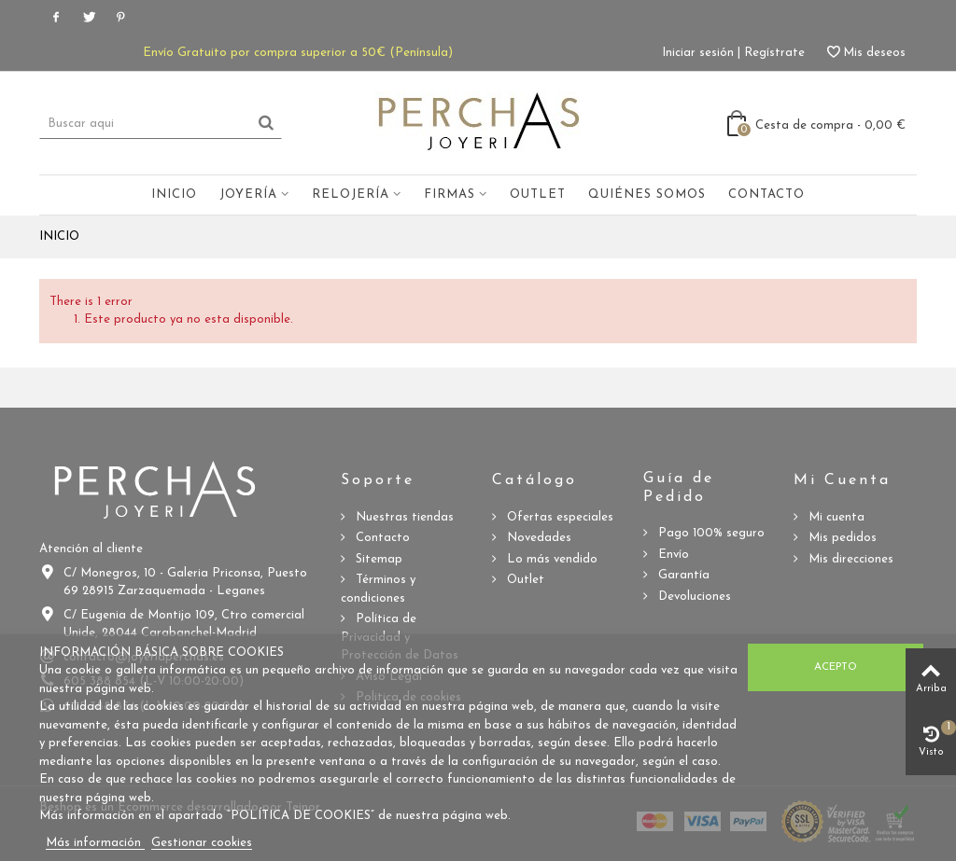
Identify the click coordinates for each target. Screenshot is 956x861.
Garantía (682, 575)
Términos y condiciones (378, 589)
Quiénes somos (647, 194)
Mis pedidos (841, 538)
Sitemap (377, 559)
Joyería (248, 194)
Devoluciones (692, 596)
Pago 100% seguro (709, 533)
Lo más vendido (550, 559)
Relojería (350, 194)
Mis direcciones (849, 559)
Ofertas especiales (558, 517)
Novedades (537, 538)
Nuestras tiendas (403, 517)
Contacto (766, 194)
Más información (95, 843)
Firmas (449, 194)
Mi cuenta (835, 517)
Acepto (835, 667)
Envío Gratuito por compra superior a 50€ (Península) (298, 53)
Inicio (174, 194)
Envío (671, 555)
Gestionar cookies (201, 843)
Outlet (538, 194)
